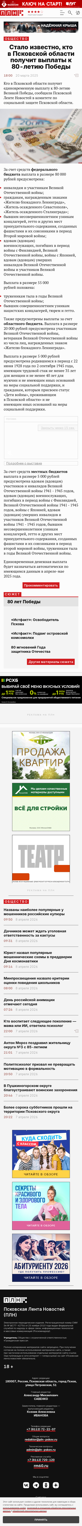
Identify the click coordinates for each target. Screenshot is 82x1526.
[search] (70, 13)
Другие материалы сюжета (50, 662)
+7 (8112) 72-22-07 (41, 1429)
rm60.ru (41, 1465)
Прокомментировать (41, 585)
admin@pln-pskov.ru (41, 1449)
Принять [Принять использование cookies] (41, 1519)
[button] (78, 13)
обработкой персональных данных (30, 1511)
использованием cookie (14, 1508)
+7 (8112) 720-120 (40, 1460)
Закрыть (58, 428)
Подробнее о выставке (24, 463)
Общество (16, 39)
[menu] (62, 13)
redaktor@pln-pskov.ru (41, 1439)
